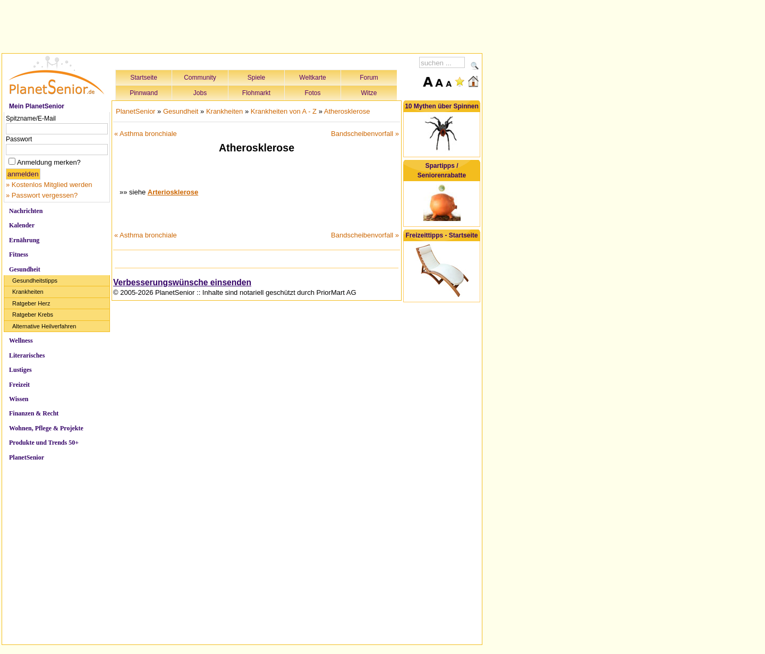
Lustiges (20, 369)
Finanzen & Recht (33, 413)
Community (200, 77)
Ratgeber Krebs (32, 314)
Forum (369, 77)
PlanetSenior (26, 457)
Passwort (19, 139)
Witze (369, 93)
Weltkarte (312, 77)
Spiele (256, 77)
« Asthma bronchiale (145, 134)
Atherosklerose (347, 111)
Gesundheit (24, 269)
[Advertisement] (242, 25)
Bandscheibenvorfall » (365, 134)
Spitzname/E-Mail (31, 118)
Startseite (143, 77)
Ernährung (24, 240)
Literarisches (27, 355)
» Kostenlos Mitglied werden (49, 185)
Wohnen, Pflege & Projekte (46, 428)
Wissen (18, 399)
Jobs (200, 93)
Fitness (18, 254)
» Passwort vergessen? (42, 195)
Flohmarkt (256, 93)
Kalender (22, 225)
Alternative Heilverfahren (44, 326)
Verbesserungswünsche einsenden (182, 282)
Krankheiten (28, 291)
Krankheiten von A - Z (284, 111)
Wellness (21, 340)
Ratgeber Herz (31, 303)
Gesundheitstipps (34, 280)
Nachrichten (25, 211)
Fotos (312, 93)
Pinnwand (144, 93)
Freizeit (19, 384)
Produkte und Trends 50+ (44, 442)
